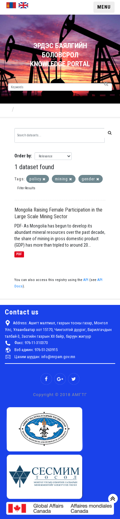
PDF (19, 254)
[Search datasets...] (59, 135)
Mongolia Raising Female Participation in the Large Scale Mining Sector (58, 213)
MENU (104, 7)
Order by (22, 155)
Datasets (27, 109)
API (85, 280)
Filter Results (26, 188)
